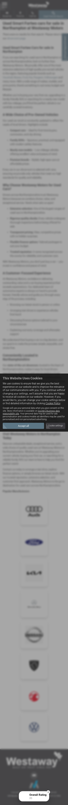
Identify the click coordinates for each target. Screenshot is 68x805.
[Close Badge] (48, 792)
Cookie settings (55, 425)
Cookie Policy (53, 403)
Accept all (23, 425)
